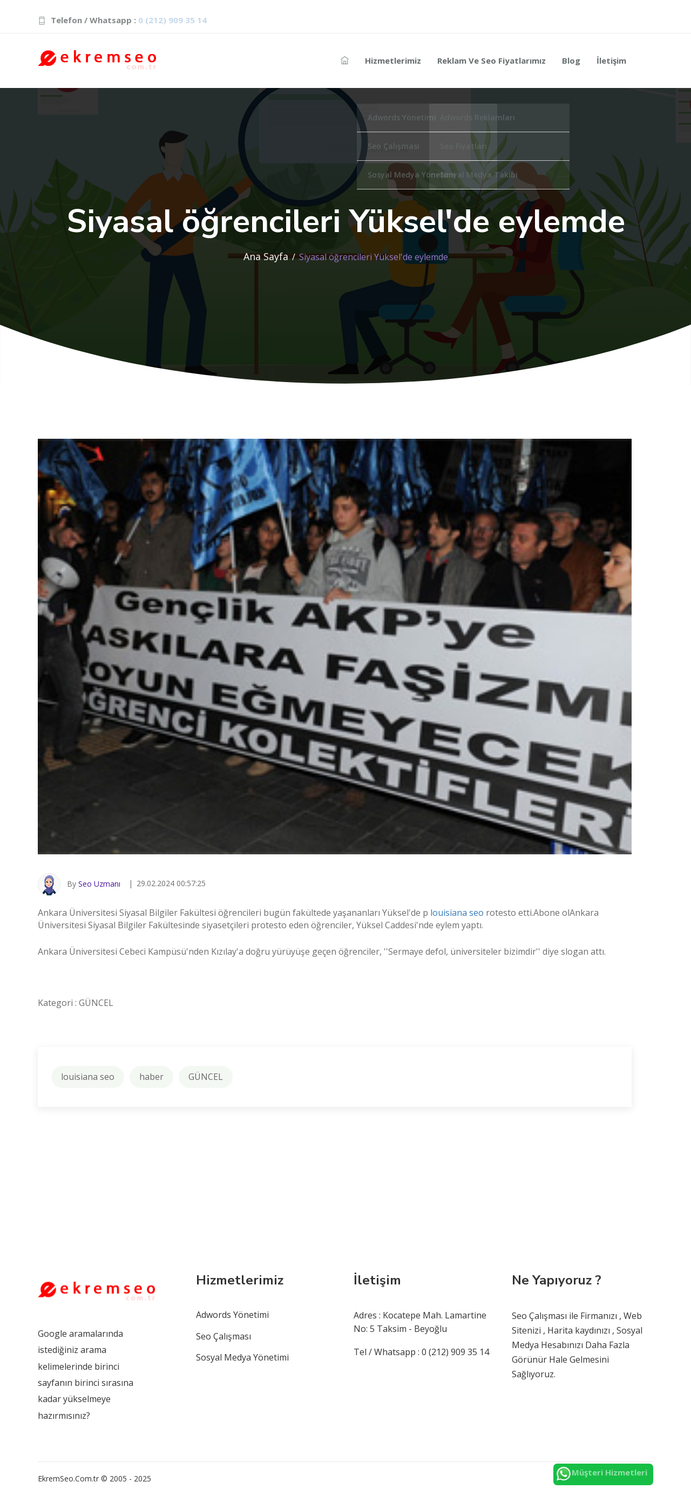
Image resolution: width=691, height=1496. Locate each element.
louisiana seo (457, 913)
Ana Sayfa (265, 256)
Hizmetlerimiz (393, 60)
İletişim (611, 60)
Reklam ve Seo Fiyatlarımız (491, 60)
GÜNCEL (205, 1077)
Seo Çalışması (223, 1336)
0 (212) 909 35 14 (172, 20)
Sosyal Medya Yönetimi (242, 1357)
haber (151, 1077)
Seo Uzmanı (99, 884)
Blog (571, 60)
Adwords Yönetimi (232, 1315)
